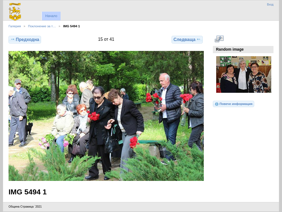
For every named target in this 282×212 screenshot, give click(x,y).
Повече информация (234, 104)
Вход (270, 4)
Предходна (24, 39)
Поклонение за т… (42, 26)
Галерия (15, 26)
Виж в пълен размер (219, 39)
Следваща (187, 39)
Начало (51, 16)
